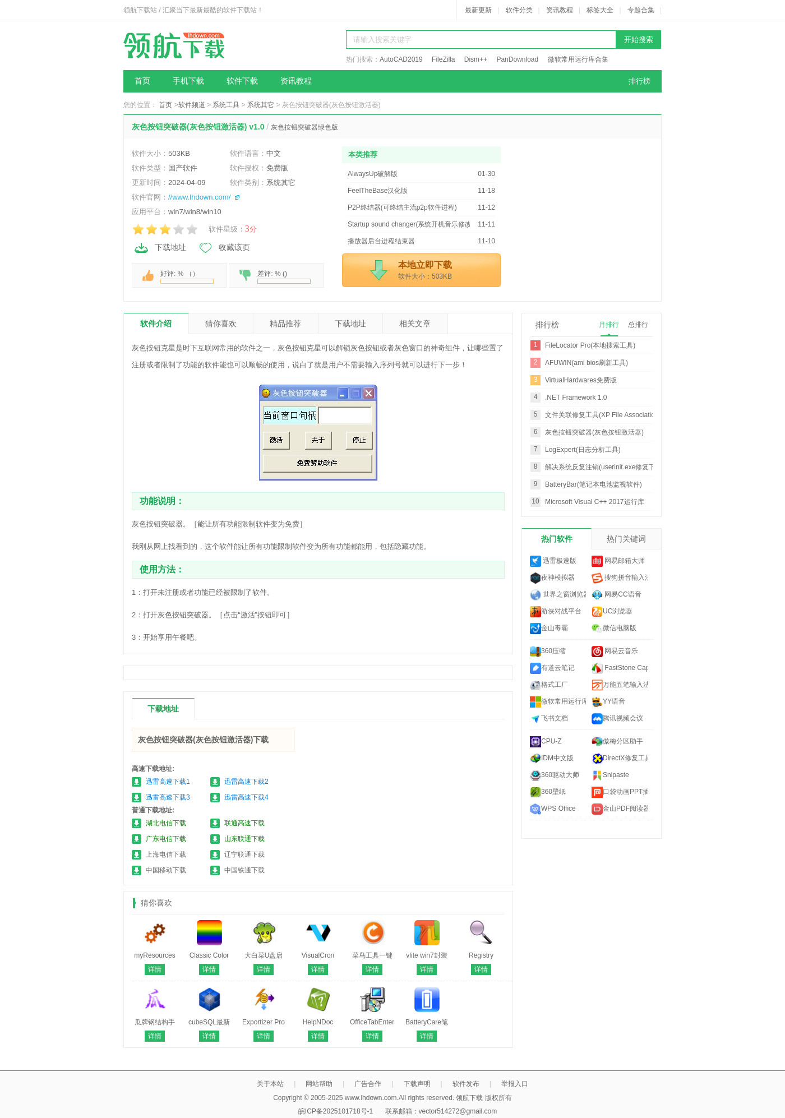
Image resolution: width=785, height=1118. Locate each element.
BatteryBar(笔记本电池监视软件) (593, 484)
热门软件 (556, 538)
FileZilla (443, 59)
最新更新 (478, 10)
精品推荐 (285, 323)
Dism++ (475, 59)
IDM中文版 (552, 758)
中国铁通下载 (244, 870)
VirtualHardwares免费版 (581, 380)
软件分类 (519, 10)
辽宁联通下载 (244, 854)
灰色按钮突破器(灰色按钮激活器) (594, 432)
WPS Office (553, 809)
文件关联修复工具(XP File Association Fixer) (611, 415)
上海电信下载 (166, 854)
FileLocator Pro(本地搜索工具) (590, 345)
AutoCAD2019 (401, 59)
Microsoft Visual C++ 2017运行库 (594, 502)
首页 (142, 81)
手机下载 (188, 81)
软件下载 (242, 81)
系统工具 (226, 105)
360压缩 (548, 651)
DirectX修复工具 (620, 758)
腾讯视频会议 (617, 718)
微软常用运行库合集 (578, 59)
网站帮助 (319, 1084)
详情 (154, 969)
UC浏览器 (612, 611)
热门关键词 (626, 538)
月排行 (609, 325)
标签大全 (600, 10)
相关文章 (415, 323)
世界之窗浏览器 (558, 594)
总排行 (638, 325)
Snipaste (610, 775)
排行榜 (639, 81)
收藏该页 (223, 248)
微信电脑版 (614, 628)
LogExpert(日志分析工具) (583, 450)
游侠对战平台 (555, 611)
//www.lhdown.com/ (199, 197)
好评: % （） (187, 277)
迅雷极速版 (553, 561)
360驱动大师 (554, 775)
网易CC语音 (616, 594)
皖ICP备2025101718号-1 (335, 1111)
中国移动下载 (166, 870)
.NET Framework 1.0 (576, 397)
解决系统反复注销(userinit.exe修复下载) (604, 467)
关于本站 (270, 1084)
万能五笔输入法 (620, 685)
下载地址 (159, 248)
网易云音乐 (615, 651)
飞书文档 (549, 718)
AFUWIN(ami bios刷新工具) (586, 363)
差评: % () (284, 277)
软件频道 (191, 105)
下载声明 (417, 1084)
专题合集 (640, 10)
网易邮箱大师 (618, 561)
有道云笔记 (552, 668)
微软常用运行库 (558, 702)
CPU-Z (546, 741)
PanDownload (517, 59)
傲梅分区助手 (617, 741)
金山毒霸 (549, 628)
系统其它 (260, 105)
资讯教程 (559, 10)
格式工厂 (549, 685)
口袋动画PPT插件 (620, 792)
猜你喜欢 (221, 323)
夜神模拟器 (552, 578)
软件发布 (465, 1084)
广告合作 (367, 1084)
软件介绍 (156, 323)
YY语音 (608, 702)
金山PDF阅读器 (620, 809)
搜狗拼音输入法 (620, 578)
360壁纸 (548, 792)
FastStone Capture (620, 668)
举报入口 (514, 1084)
